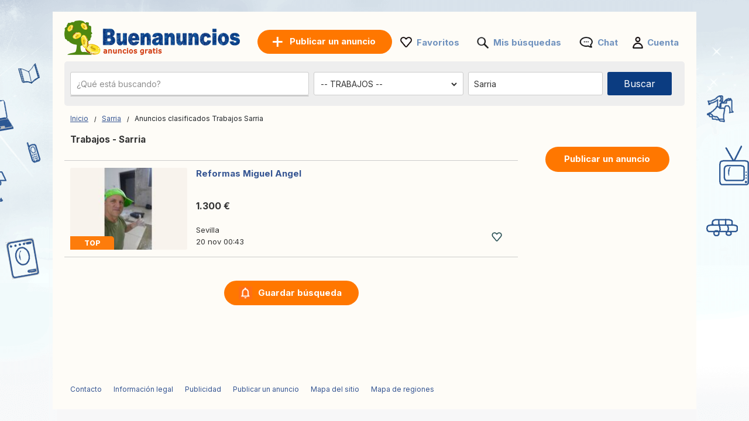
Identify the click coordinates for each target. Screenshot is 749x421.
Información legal (143, 389)
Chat (607, 42)
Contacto (86, 389)
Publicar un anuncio (607, 158)
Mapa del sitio (335, 389)
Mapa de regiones (402, 389)
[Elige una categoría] (388, 84)
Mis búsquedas (527, 42)
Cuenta (663, 42)
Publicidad (203, 389)
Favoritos (438, 42)
